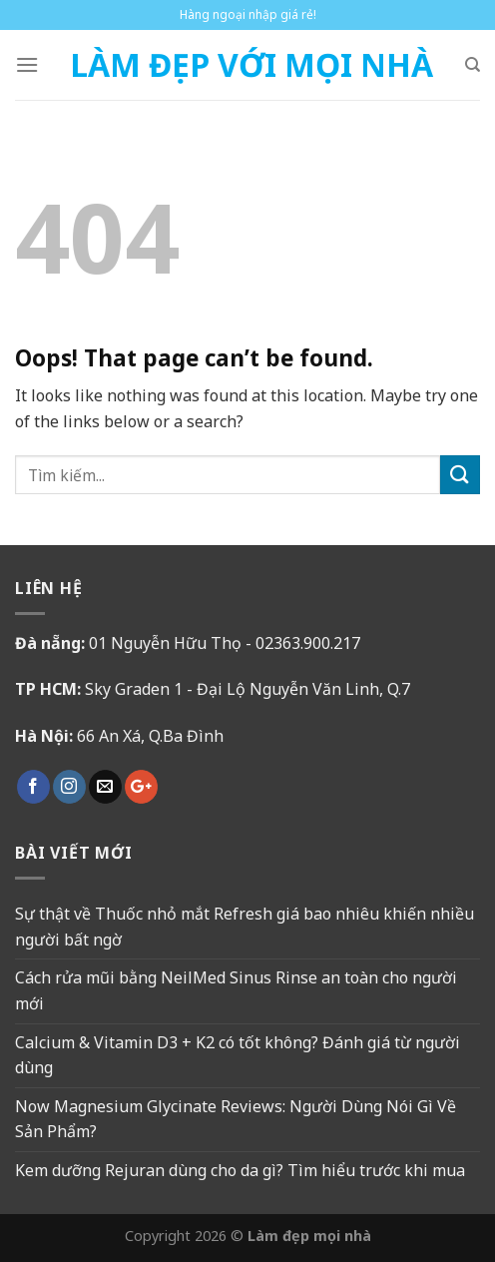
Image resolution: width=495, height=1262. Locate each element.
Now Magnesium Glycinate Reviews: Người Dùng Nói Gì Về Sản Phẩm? (235, 1119)
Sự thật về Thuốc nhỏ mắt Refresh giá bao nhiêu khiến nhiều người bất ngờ (244, 926)
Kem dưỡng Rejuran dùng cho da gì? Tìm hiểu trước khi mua (240, 1170)
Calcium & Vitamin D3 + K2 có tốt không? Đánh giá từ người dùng (237, 1055)
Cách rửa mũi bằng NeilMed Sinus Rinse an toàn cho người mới (236, 990)
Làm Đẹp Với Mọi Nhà (251, 65)
